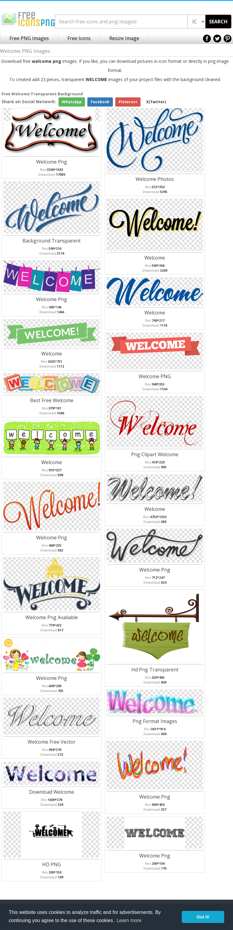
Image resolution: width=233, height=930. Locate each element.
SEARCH (218, 21)
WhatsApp (72, 101)
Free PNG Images (29, 38)
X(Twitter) (156, 101)
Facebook (100, 101)
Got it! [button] (203, 917)
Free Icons (79, 38)
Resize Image (124, 38)
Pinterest (128, 101)
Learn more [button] (128, 920)
